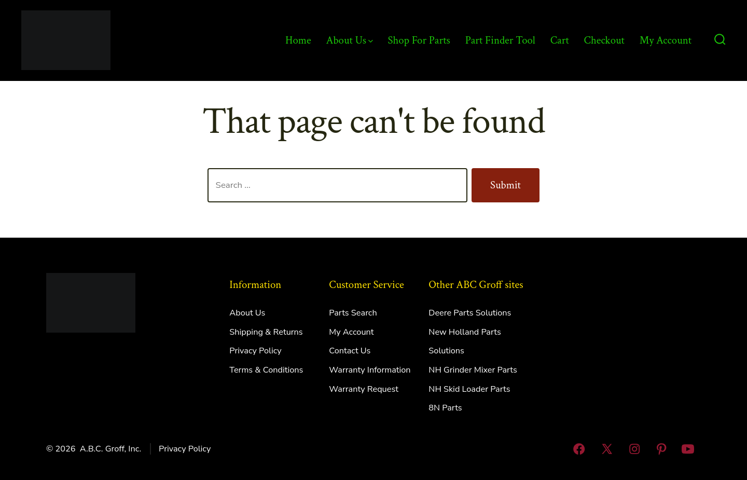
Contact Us (349, 350)
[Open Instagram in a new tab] (634, 448)
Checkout (604, 40)
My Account (665, 40)
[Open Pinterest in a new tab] (661, 448)
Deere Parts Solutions (469, 313)
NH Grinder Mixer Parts (472, 370)
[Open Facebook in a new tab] (578, 448)
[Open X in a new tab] (606, 448)
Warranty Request (363, 389)
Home (298, 40)
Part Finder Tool (500, 40)
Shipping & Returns (265, 332)
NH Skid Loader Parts (469, 389)
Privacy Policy (255, 350)
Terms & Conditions (266, 370)
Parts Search (353, 313)
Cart (559, 40)
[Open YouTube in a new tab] (688, 448)
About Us (349, 40)
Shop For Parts (419, 40)
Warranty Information (369, 370)
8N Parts (445, 408)
